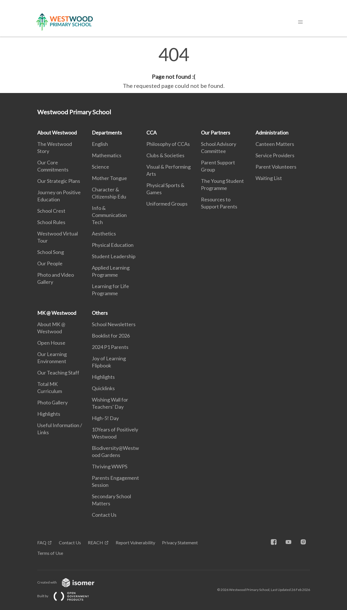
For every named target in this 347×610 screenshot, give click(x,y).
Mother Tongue (109, 178)
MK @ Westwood (56, 313)
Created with (70, 582)
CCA (151, 132)
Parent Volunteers (275, 167)
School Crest (51, 211)
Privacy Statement (180, 542)
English (100, 144)
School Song (50, 252)
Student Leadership (114, 256)
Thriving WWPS (109, 466)
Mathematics (106, 155)
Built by (67, 596)
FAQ (41, 542)
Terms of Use (50, 553)
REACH (95, 542)
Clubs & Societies (165, 155)
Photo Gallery (52, 402)
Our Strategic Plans (58, 181)
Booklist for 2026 (111, 335)
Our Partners (215, 132)
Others (100, 313)
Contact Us (104, 515)
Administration (271, 132)
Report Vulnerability (135, 542)
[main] (173, 67)
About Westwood (57, 132)
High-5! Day (105, 418)
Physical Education (113, 245)
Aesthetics (104, 233)
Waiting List (268, 178)
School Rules (51, 222)
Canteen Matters (274, 144)
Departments (107, 132)
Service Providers (274, 155)
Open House (51, 343)
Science (100, 167)
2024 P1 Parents (110, 347)
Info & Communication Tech (109, 215)
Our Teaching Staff (58, 372)
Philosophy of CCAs (168, 144)
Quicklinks (103, 388)
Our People (50, 263)
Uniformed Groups (167, 203)
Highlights (48, 414)
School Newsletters (114, 324)
